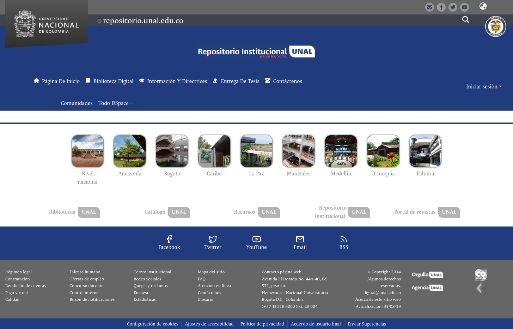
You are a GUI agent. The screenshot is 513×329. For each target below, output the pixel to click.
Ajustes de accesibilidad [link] (209, 324)
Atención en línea (214, 285)
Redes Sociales (147, 279)
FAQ (202, 279)
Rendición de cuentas (25, 285)
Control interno (84, 293)
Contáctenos (209, 293)
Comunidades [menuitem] (77, 103)
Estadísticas (145, 299)
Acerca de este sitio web (378, 299)
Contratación (17, 279)
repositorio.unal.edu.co (143, 20)
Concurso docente (86, 285)
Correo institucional (152, 272)
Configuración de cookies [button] (152, 324)
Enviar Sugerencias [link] (367, 324)
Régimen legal (18, 272)
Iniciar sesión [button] (482, 86)
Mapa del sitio (211, 272)
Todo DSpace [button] (113, 103)
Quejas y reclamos (151, 285)
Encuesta (142, 293)
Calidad (12, 299)
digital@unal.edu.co (382, 293)
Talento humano (84, 272)
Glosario (205, 299)
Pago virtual (16, 293)
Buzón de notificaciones (92, 299)
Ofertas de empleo (86, 279)
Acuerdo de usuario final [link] (316, 324)
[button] (483, 6)
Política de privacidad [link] (262, 324)
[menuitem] (115, 104)
